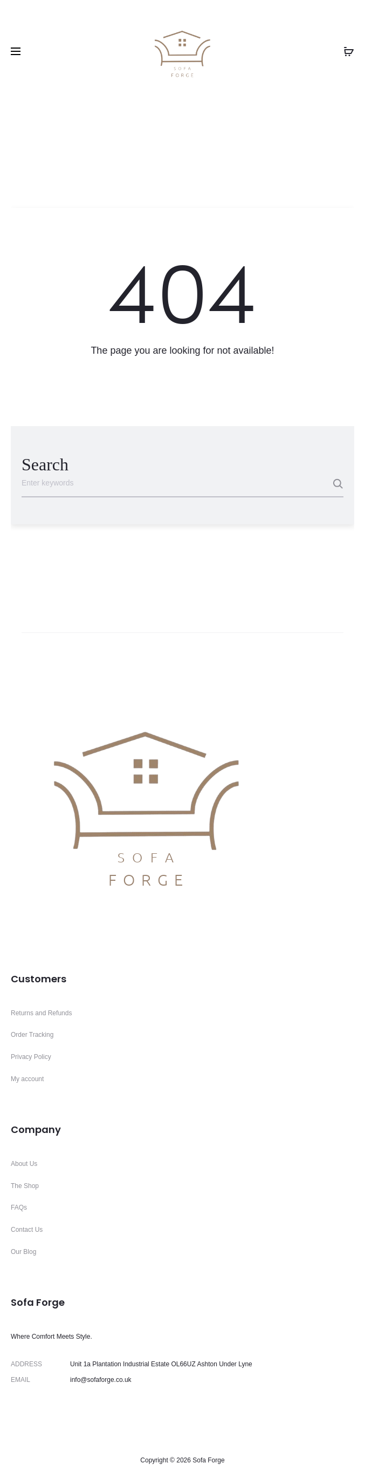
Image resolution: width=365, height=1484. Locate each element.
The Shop (25, 1186)
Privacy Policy (31, 1057)
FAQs (19, 1207)
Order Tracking (32, 1034)
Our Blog (23, 1252)
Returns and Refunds (41, 1013)
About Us (24, 1164)
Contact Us (27, 1229)
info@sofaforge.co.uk (101, 1380)
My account (27, 1079)
